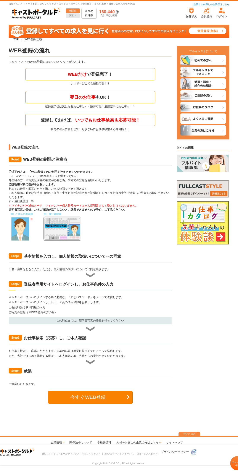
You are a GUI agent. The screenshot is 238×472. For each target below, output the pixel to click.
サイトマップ (174, 442)
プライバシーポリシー (175, 451)
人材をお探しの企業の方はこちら (137, 442)
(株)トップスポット (147, 453)
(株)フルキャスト (91, 453)
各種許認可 (104, 442)
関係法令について (80, 442)
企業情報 (56, 442)
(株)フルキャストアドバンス (119, 453)
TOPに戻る (189, 434)
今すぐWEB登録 (87, 397)
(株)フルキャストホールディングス (60, 453)
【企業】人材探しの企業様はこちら (210, 4)
